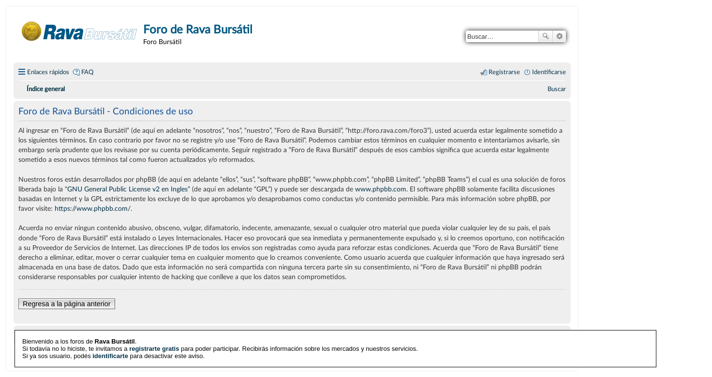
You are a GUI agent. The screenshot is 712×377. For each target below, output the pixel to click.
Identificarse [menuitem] (549, 72)
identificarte (110, 355)
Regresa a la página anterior (67, 304)
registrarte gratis (154, 348)
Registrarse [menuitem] (504, 72)
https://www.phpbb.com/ (93, 208)
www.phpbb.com (380, 189)
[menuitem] (557, 89)
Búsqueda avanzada (559, 36)
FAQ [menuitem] (87, 72)
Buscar (545, 36)
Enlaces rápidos (48, 72)
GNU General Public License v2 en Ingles (127, 189)
